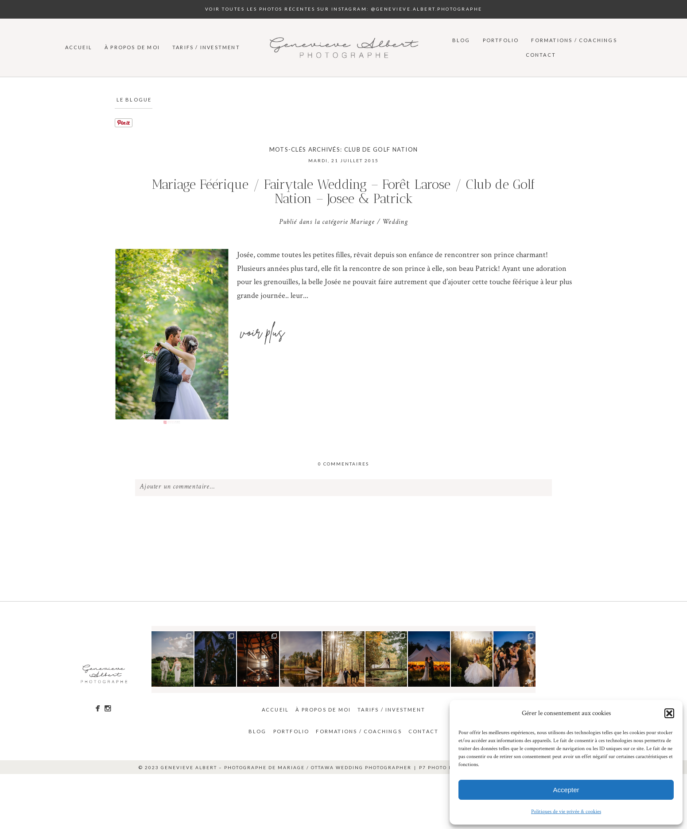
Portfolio (501, 40)
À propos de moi (132, 47)
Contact (541, 55)
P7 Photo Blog (441, 767)
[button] (669, 713)
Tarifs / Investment (206, 47)
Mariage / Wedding (379, 222)
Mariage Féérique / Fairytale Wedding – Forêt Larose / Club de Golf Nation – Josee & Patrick (343, 192)
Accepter (566, 790)
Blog (461, 40)
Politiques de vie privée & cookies (566, 811)
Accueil (78, 47)
